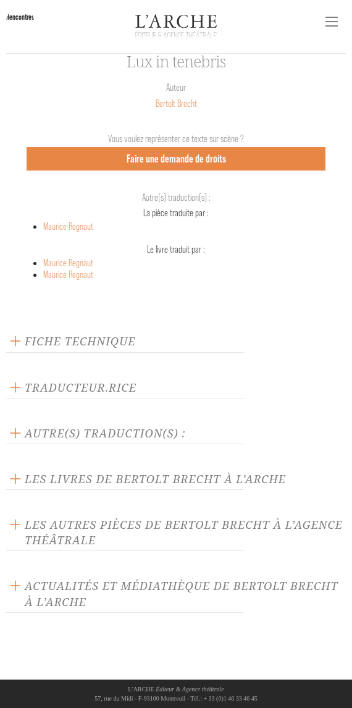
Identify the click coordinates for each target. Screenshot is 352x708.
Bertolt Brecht (176, 103)
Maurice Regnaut (68, 226)
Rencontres (20, 17)
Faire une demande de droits (176, 158)
